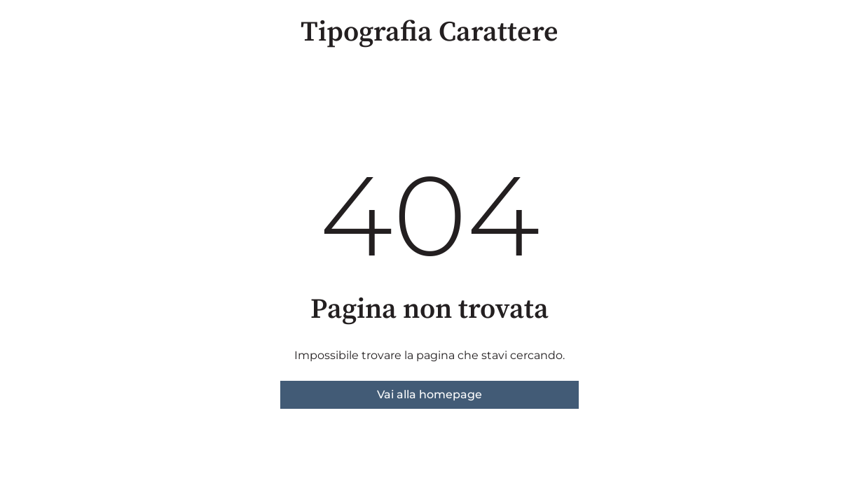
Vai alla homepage (429, 394)
